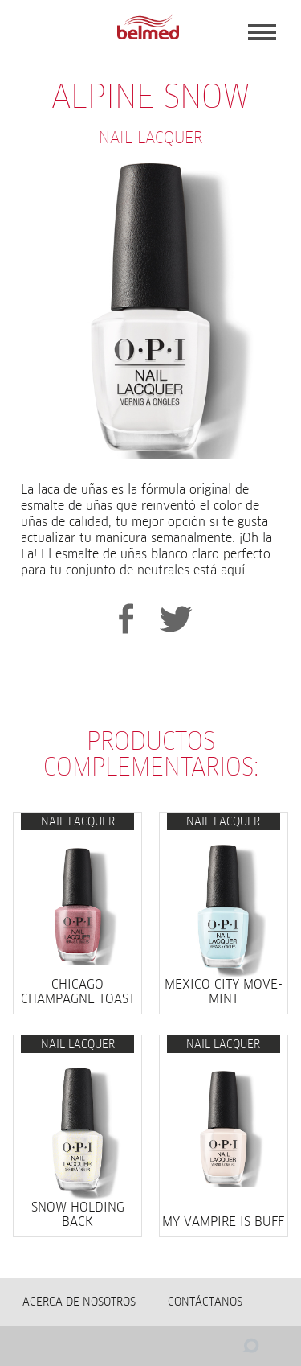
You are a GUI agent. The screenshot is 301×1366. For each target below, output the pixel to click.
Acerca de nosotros (79, 1301)
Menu (262, 32)
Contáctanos (205, 1301)
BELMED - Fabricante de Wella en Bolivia (148, 28)
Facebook (125, 619)
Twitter (176, 619)
